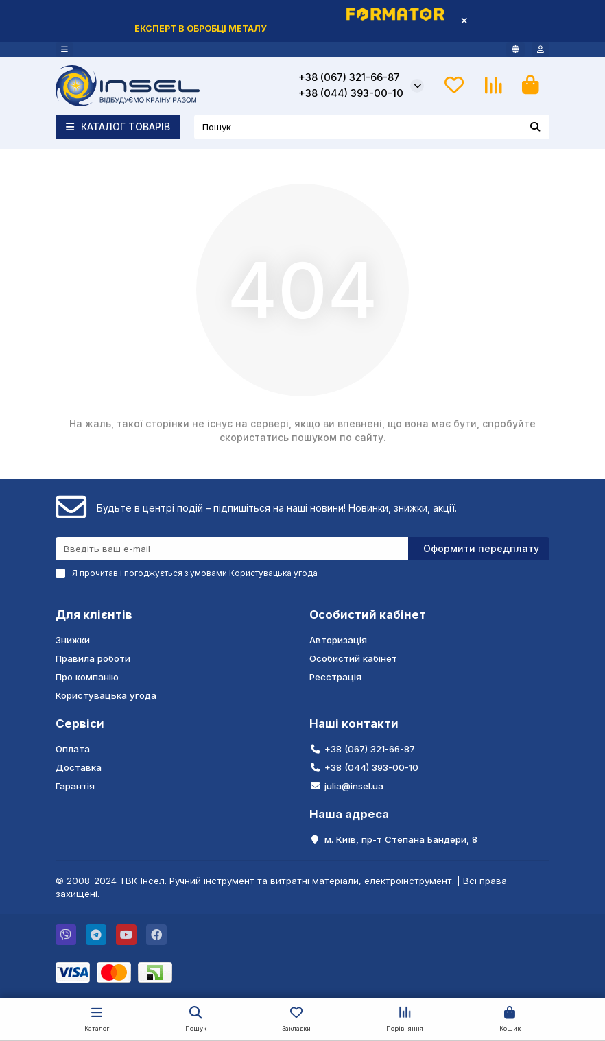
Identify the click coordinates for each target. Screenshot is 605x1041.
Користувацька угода (106, 695)
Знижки (73, 639)
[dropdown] (64, 49)
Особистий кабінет (367, 614)
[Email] (232, 548)
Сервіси (80, 723)
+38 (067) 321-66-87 (349, 77)
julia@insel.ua (353, 785)
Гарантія (75, 785)
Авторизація (338, 639)
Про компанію (87, 676)
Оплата (73, 748)
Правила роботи (93, 658)
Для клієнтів (94, 614)
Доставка (79, 767)
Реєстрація (335, 676)
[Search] (371, 127)
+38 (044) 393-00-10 (350, 93)
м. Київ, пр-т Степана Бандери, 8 (400, 839)
